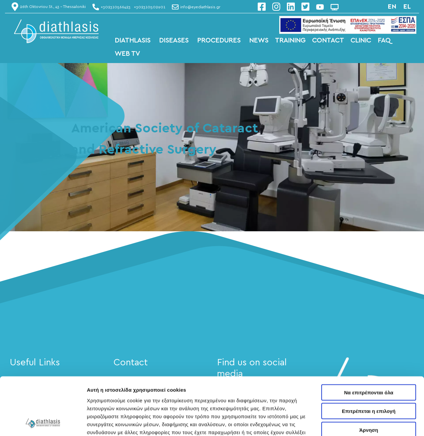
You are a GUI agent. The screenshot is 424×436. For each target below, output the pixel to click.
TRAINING (290, 40)
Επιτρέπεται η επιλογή (369, 357)
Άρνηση (368, 376)
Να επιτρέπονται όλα (369, 338)
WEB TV (127, 53)
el (407, 6)
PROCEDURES (219, 40)
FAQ (384, 40)
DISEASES (174, 40)
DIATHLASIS (133, 40)
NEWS (258, 40)
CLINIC (360, 40)
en (392, 6)
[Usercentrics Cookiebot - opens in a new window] (43, 423)
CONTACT (328, 40)
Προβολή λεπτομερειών (115, 423)
